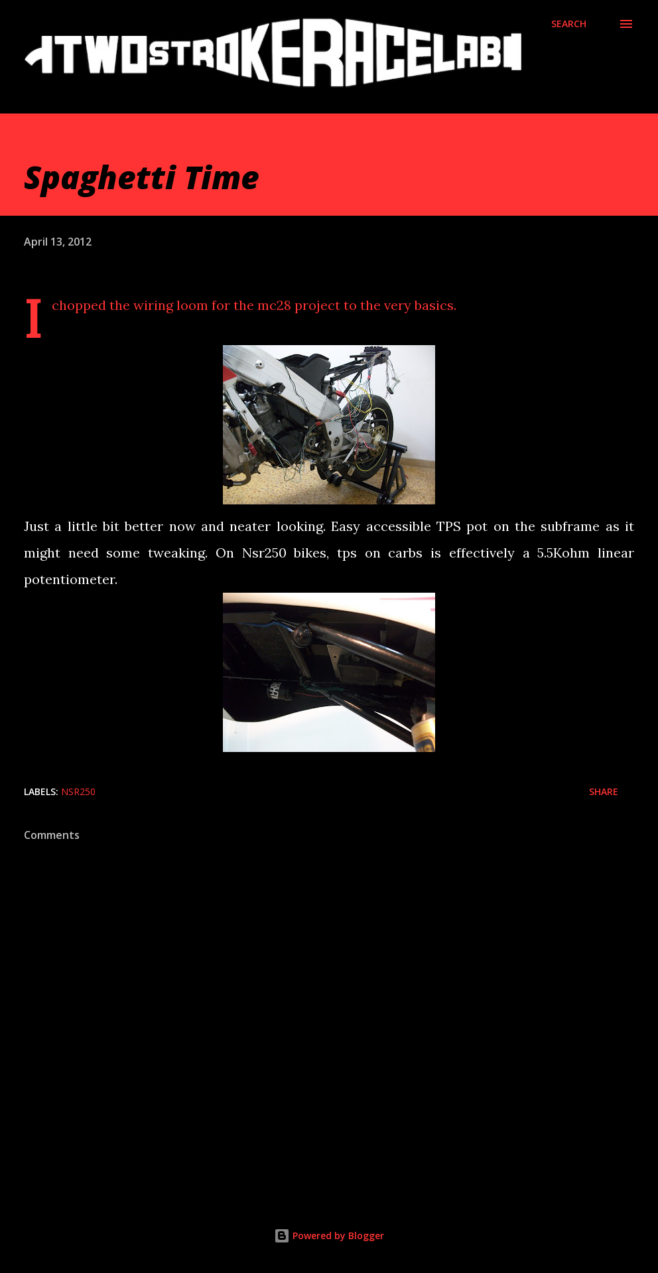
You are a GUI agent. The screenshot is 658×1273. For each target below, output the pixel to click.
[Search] (568, 24)
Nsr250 (78, 791)
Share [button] (603, 791)
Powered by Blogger (329, 1235)
